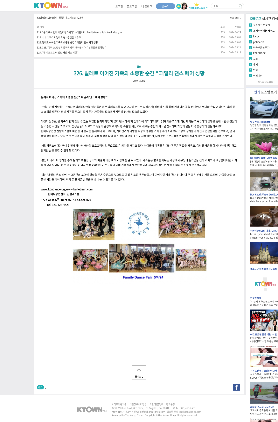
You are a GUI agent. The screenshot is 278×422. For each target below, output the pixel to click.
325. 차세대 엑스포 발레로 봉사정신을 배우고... (60, 37)
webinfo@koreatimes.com (150, 411)
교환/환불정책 (156, 404)
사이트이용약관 (119, 404)
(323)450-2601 (188, 408)
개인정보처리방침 (138, 404)
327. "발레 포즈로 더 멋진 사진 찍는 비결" (57, 52)
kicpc (256, 36)
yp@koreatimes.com (190, 411)
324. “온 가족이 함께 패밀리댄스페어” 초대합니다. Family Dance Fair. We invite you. (79, 32)
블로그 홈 (132, 6)
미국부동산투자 (261, 47)
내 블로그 (146, 6)
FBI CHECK (259, 53)
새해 (255, 64)
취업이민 (257, 75)
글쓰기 (165, 6)
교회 (255, 59)
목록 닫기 (235, 18)
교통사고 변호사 (261, 25)
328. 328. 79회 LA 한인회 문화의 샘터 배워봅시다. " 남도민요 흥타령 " (71, 47)
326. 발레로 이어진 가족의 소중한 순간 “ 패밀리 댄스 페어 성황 (67, 42)
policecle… (260, 42)
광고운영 (170, 404)
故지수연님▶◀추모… (265, 30)
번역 (255, 70)
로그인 (119, 6)
